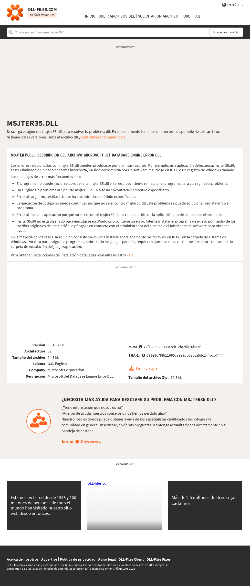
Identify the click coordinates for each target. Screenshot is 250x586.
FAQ (197, 16)
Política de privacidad (77, 559)
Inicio (90, 16)
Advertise (49, 559)
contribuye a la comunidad (103, 137)
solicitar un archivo (158, 16)
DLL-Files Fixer (158, 559)
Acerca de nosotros (23, 559)
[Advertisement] (125, 83)
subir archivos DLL (117, 16)
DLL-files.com (98, 483)
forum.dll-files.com (80, 442)
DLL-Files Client (131, 559)
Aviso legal (107, 559)
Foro (185, 16)
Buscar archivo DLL (226, 32)
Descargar (146, 369)
